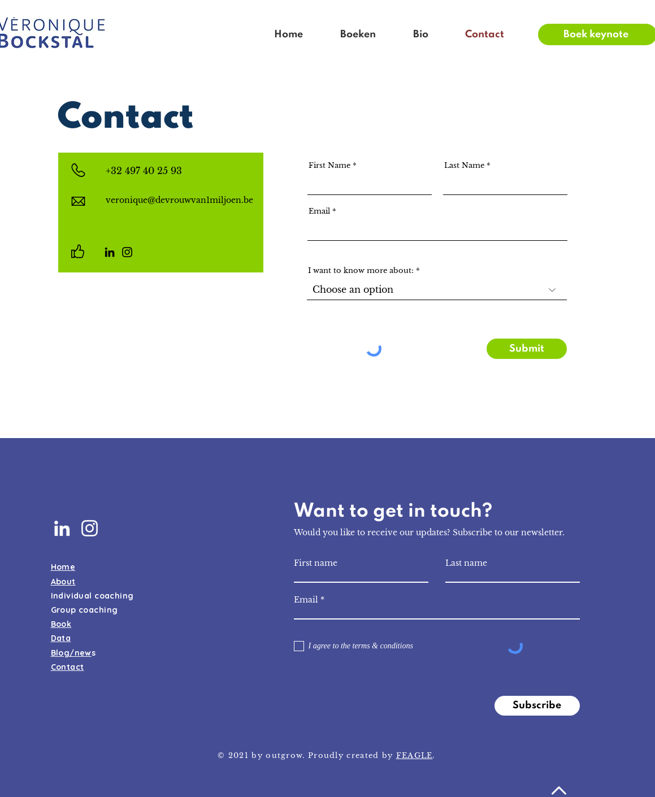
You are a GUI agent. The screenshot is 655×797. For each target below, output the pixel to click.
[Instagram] (127, 252)
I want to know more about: (361, 270)
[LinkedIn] (109, 252)
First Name (329, 165)
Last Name (464, 165)
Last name (466, 563)
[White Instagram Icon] (90, 528)
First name (315, 563)
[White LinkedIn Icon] (62, 528)
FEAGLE (414, 755)
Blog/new (71, 653)
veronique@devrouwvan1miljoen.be (179, 200)
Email (319, 211)
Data (61, 638)
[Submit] (527, 349)
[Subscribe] (537, 706)
